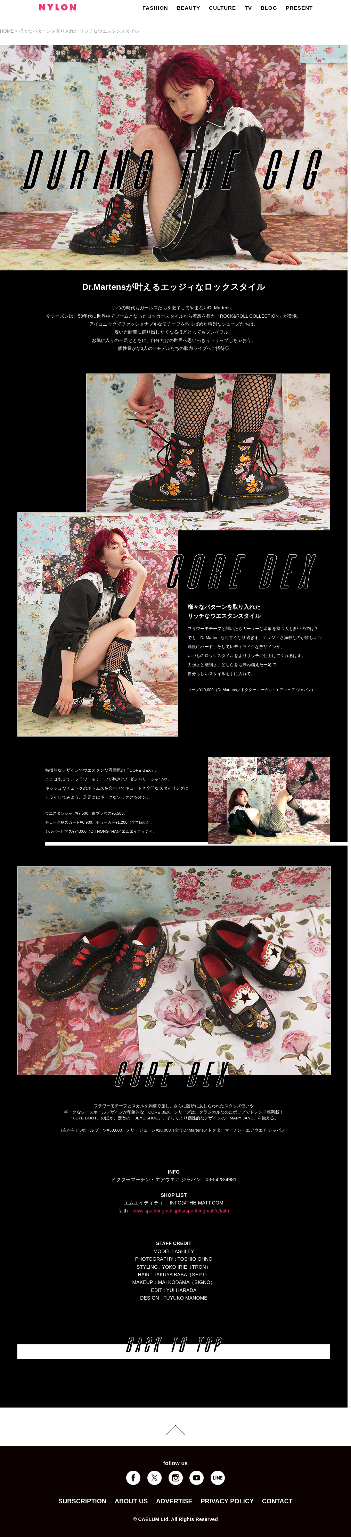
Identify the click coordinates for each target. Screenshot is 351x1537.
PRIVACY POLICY (227, 1501)
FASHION (155, 8)
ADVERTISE (174, 1501)
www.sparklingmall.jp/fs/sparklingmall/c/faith (181, 1210)
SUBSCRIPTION (82, 1501)
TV (248, 8)
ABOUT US (131, 1501)
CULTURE (222, 8)
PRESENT (299, 8)
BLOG (269, 8)
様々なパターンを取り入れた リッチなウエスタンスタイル (79, 31)
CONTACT (277, 1501)
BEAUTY (189, 8)
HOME (7, 31)
